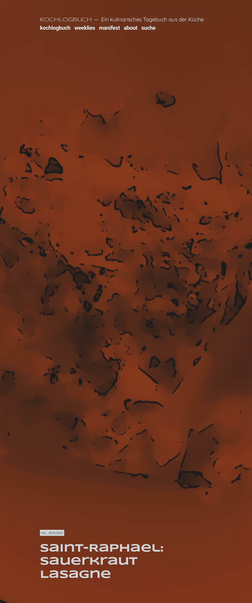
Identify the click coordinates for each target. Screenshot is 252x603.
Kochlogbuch (66, 20)
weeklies (84, 28)
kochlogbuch (55, 28)
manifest (109, 28)
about (130, 28)
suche (148, 28)
